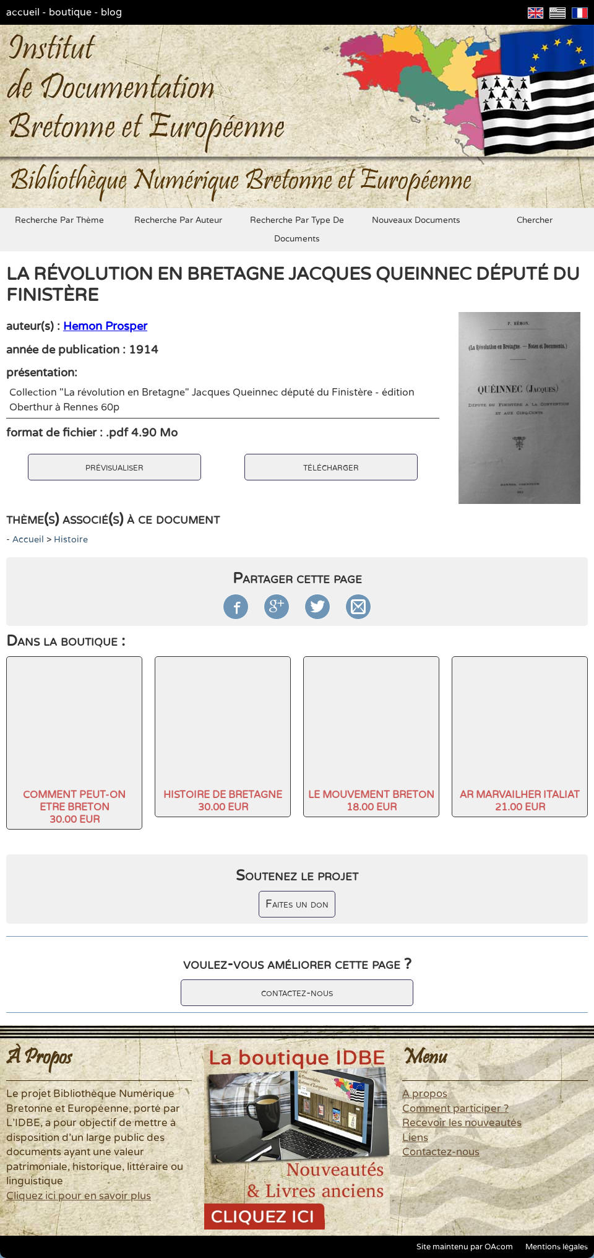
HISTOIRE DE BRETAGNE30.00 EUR (222, 801)
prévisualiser (114, 467)
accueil (23, 12)
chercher (535, 220)
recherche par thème (59, 220)
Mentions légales (556, 1247)
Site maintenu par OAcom (464, 1247)
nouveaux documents (416, 220)
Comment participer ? (455, 1109)
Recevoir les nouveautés (462, 1123)
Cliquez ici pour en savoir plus (78, 1196)
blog (111, 12)
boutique (70, 12)
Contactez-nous (441, 1152)
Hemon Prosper (105, 326)
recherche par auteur (178, 220)
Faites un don (297, 904)
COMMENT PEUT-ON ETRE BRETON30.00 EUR (74, 807)
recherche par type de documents (297, 229)
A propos (424, 1094)
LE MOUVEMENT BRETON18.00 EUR (371, 801)
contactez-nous (297, 992)
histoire (71, 539)
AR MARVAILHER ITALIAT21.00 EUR (520, 801)
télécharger (331, 467)
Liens (415, 1138)
